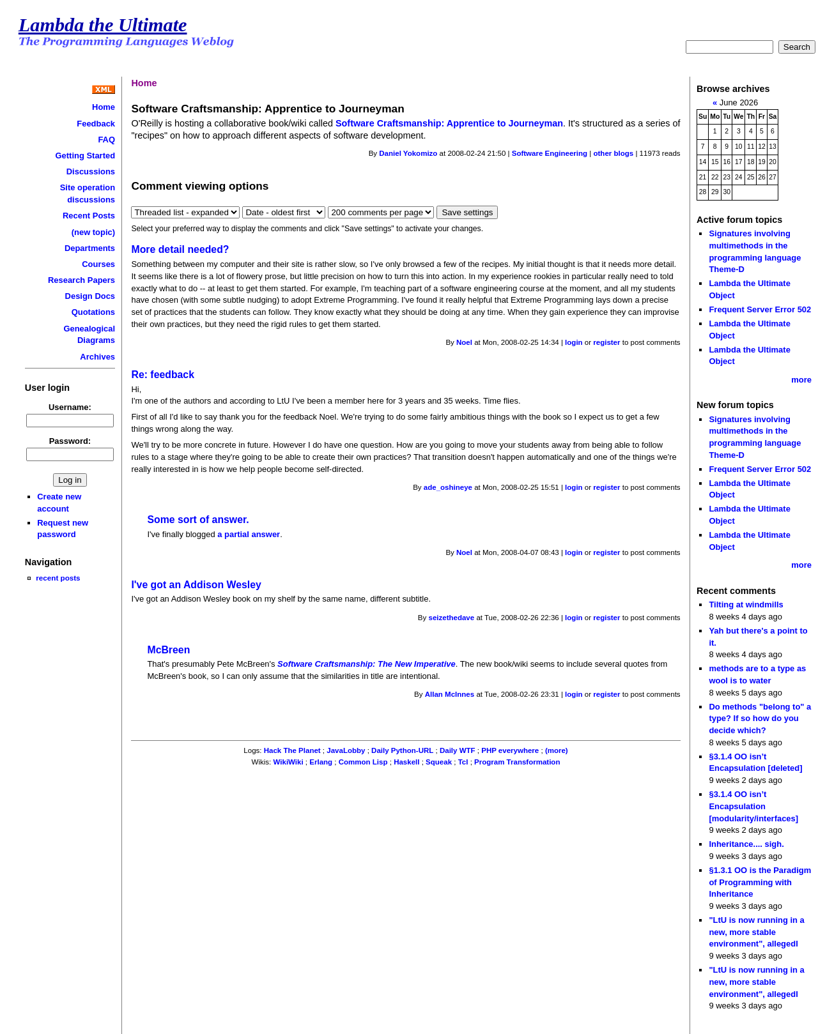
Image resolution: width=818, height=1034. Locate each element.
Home (103, 107)
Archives (97, 356)
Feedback (96, 123)
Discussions (90, 171)
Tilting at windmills (746, 604)
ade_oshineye (448, 487)
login (574, 342)
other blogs (613, 153)
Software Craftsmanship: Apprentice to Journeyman (449, 123)
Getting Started (86, 155)
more (801, 379)
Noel (464, 342)
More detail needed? (180, 249)
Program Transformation (517, 762)
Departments (90, 248)
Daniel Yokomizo (408, 153)
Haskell (406, 762)
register (606, 342)
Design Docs (90, 296)
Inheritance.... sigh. (746, 844)
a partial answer (248, 534)
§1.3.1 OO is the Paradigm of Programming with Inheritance (760, 882)
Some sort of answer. (198, 519)
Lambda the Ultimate (103, 25)
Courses (98, 264)
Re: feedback (162, 374)
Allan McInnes (449, 694)
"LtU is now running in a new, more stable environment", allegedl (756, 931)
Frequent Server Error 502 (760, 309)
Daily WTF (457, 750)
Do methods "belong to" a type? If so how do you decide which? (760, 718)
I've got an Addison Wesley (196, 584)
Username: (70, 407)
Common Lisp (363, 762)
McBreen (168, 649)
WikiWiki (289, 762)
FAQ (106, 139)
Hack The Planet (292, 750)
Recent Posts (89, 215)
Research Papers (81, 280)
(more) (556, 750)
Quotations (93, 312)
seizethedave (451, 617)
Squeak (439, 762)
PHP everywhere (510, 750)
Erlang (320, 762)
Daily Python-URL (402, 750)
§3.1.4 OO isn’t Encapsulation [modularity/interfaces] (753, 806)
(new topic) (93, 232)
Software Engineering (549, 153)
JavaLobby (346, 750)
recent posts (58, 578)
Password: (70, 441)
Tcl (463, 762)
